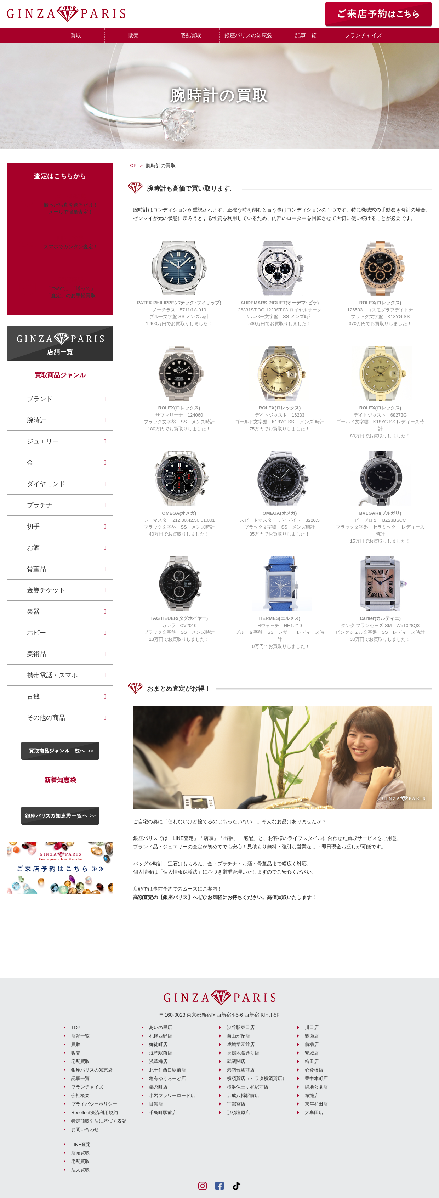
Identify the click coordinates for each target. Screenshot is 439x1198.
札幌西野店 (160, 1035)
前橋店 (312, 1043)
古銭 (33, 696)
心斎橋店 (314, 1069)
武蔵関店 (236, 1060)
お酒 (33, 547)
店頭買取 (80, 1152)
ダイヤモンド (46, 483)
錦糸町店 (158, 1086)
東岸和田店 (316, 1103)
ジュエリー (43, 441)
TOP (132, 165)
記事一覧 (306, 35)
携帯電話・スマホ (52, 675)
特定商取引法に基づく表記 (98, 1120)
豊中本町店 (316, 1077)
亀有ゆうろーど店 (167, 1077)
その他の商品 (46, 717)
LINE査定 (81, 1143)
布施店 (312, 1094)
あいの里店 (160, 1026)
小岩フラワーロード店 (172, 1094)
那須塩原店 (238, 1111)
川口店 (312, 1026)
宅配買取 (190, 35)
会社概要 (80, 1094)
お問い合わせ (85, 1128)
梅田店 (312, 1060)
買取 (75, 35)
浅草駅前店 (160, 1052)
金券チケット (46, 590)
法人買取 (80, 1169)
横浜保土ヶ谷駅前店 (247, 1086)
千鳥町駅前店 (163, 1111)
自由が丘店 (238, 1035)
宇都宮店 (236, 1103)
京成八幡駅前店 (243, 1094)
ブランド (39, 398)
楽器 (33, 611)
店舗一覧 (80, 1035)
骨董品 (36, 568)
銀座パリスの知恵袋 (248, 35)
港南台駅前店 (241, 1069)
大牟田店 (314, 1111)
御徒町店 (158, 1043)
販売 (133, 35)
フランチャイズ (363, 35)
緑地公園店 (316, 1086)
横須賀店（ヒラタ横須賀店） (257, 1077)
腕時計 (36, 420)
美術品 (36, 653)
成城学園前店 (241, 1043)
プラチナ (39, 505)
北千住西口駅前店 (167, 1069)
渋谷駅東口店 (241, 1026)
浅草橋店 (158, 1060)
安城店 (312, 1052)
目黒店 (156, 1103)
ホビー (36, 632)
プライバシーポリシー (94, 1103)
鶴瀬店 (312, 1035)
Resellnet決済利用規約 (94, 1111)
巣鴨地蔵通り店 (243, 1052)
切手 (33, 526)
